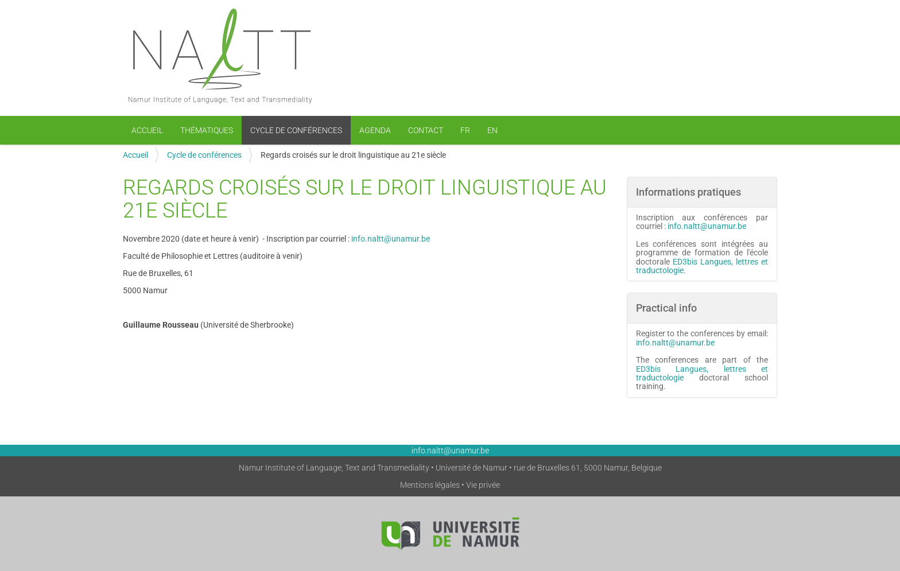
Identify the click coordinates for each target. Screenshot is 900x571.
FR (465, 130)
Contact (425, 130)
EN (492, 130)
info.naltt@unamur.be (390, 238)
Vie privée (483, 485)
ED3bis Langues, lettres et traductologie (702, 266)
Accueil (147, 130)
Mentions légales (430, 485)
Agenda (375, 130)
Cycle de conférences (296, 130)
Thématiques (206, 130)
